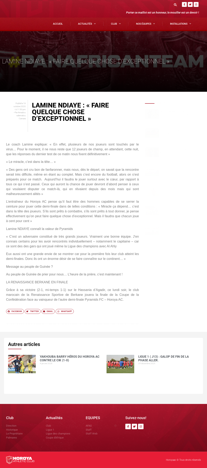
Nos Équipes (145, 23)
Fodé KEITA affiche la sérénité (177, 188)
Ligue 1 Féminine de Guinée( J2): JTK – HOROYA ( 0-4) (177, 228)
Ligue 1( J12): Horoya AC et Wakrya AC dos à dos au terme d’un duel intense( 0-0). (178, 152)
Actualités (87, 23)
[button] (175, 4)
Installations (180, 23)
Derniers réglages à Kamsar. (177, 169)
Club (116, 23)
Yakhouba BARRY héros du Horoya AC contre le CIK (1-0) (177, 113)
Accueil (58, 23)
